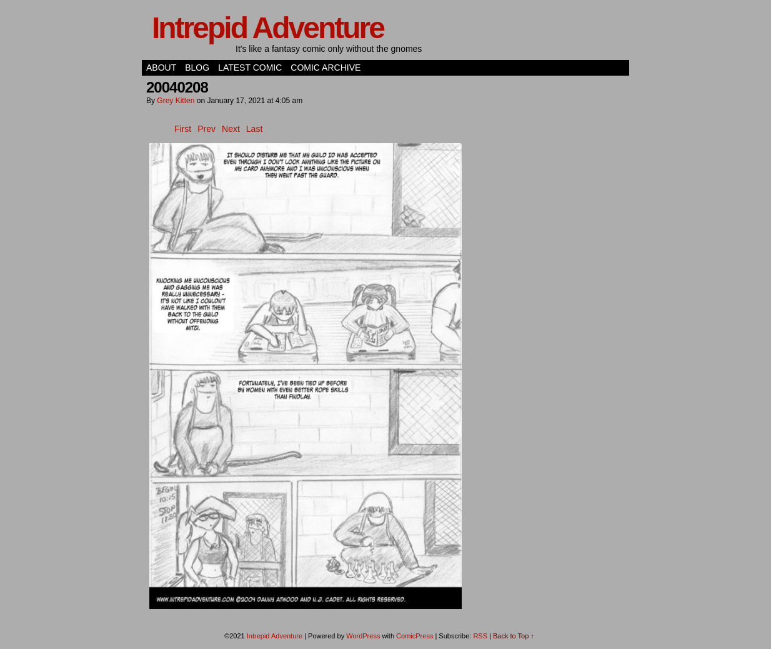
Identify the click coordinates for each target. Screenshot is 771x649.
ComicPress (414, 636)
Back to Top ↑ (513, 636)
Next (231, 129)
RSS (480, 636)
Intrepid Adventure (268, 27)
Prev (206, 129)
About (161, 68)
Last (254, 129)
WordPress (363, 636)
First (182, 129)
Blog (197, 68)
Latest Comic (250, 68)
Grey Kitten (175, 100)
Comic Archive (326, 68)
